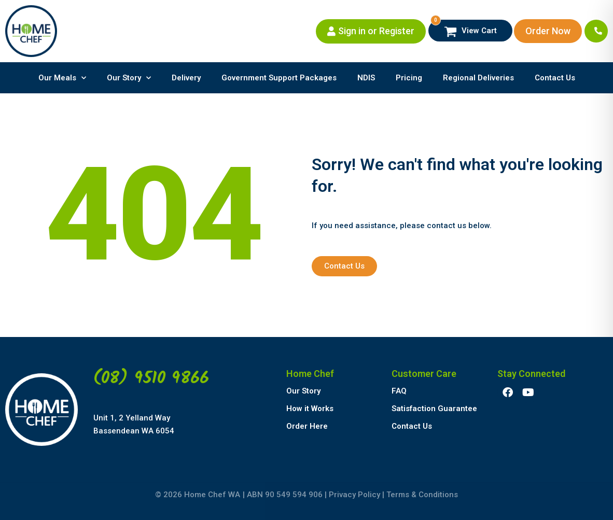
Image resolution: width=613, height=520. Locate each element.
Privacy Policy (354, 494)
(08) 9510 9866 (151, 379)
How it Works (309, 408)
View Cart (463, 29)
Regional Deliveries (478, 77)
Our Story (129, 78)
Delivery (186, 77)
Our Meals (62, 78)
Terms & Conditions (422, 494)
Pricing (409, 77)
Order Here (307, 426)
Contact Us (555, 77)
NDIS (366, 77)
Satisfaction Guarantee (434, 408)
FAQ (399, 391)
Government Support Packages (279, 77)
